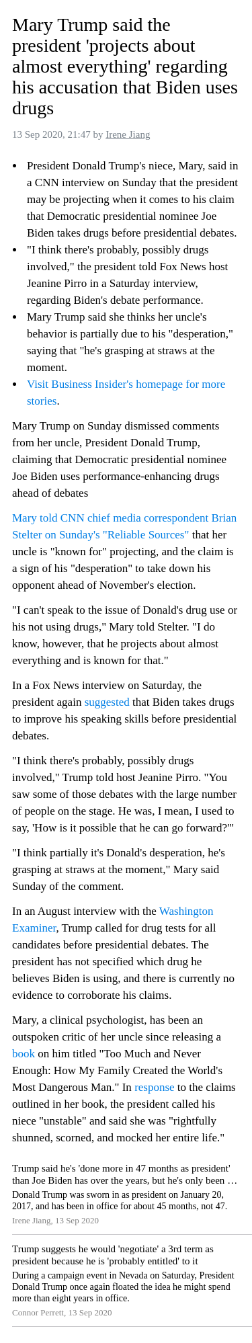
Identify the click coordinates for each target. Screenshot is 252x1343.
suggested (107, 702)
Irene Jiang (128, 134)
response (154, 1087)
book (23, 1053)
